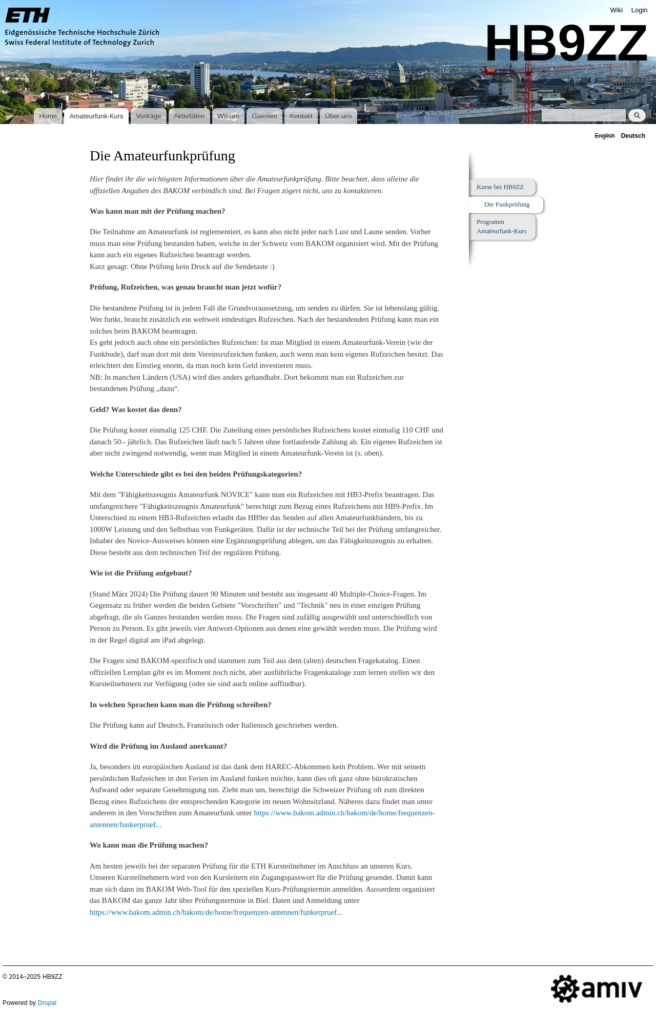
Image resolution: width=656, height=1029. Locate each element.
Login (639, 10)
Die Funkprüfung (506, 204)
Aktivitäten (189, 116)
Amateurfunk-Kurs (97, 116)
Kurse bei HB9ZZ (500, 187)
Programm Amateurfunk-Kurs (501, 226)
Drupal (47, 1002)
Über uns (338, 116)
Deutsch (633, 135)
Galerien (264, 116)
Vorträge (148, 116)
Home (48, 116)
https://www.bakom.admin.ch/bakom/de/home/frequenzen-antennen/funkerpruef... (216, 912)
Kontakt (301, 116)
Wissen (228, 116)
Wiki (616, 10)
